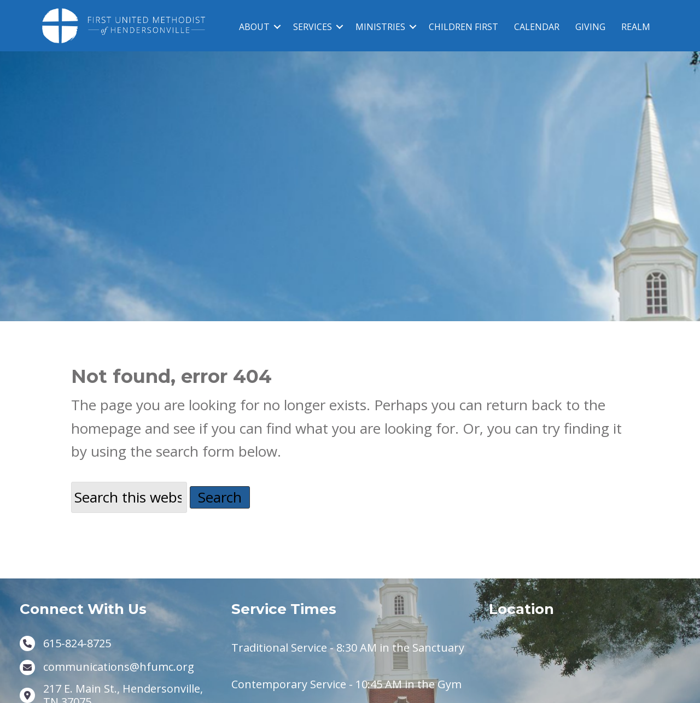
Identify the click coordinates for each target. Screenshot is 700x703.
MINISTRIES (380, 27)
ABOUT (254, 27)
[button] (277, 27)
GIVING (590, 27)
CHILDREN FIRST (463, 27)
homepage (106, 439)
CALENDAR (536, 27)
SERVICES (312, 27)
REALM (635, 27)
